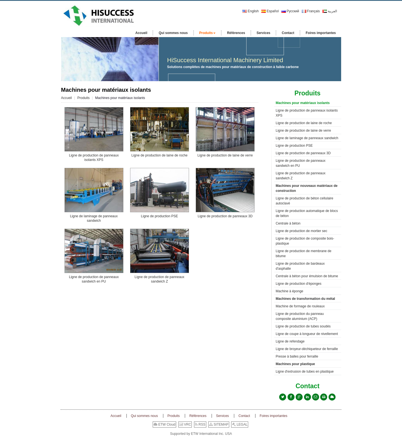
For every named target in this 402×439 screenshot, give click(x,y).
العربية (329, 11)
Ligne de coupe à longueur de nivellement (307, 334)
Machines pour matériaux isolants (303, 103)
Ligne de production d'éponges (299, 284)
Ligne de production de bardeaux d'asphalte (300, 266)
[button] (207, 32)
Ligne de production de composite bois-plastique (305, 241)
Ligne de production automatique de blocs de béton (307, 213)
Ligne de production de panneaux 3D (225, 216)
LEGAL (239, 424)
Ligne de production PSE (159, 216)
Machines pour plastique (295, 364)
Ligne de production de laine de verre (225, 155)
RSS (200, 424)
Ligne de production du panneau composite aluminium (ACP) (300, 316)
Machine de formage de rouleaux (300, 306)
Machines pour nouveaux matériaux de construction (307, 188)
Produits (83, 98)
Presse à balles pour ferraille (297, 356)
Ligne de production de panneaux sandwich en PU (94, 279)
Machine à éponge (289, 291)
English (250, 11)
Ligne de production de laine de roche (159, 155)
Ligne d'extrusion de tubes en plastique (305, 371)
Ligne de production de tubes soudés (303, 326)
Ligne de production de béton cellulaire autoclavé (304, 200)
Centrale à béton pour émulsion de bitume (307, 276)
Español (270, 11)
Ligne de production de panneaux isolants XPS (94, 157)
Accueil (66, 98)
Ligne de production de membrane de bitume (303, 253)
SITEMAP (218, 424)
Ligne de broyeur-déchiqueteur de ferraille (307, 349)
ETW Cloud (165, 424)
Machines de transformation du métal (305, 299)
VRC (185, 424)
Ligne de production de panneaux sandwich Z (159, 279)
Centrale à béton (288, 223)
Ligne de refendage (290, 341)
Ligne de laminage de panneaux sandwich (94, 218)
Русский (290, 11)
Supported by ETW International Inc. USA (201, 434)
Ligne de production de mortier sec (301, 231)
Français (311, 11)
